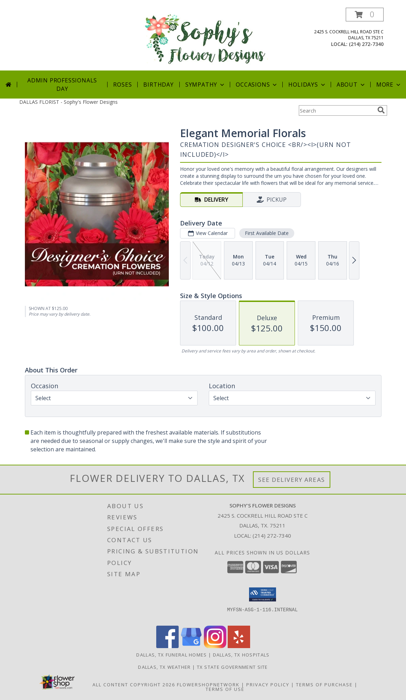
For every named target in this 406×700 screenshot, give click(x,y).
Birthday (158, 84)
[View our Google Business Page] (191, 646)
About (351, 84)
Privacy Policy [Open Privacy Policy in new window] (267, 684)
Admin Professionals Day (62, 84)
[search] (381, 110)
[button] (365, 14)
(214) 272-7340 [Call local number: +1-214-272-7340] (366, 44)
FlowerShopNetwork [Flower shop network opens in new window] (208, 684)
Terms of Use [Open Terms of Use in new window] (225, 689)
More (389, 84)
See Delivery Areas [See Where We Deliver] (291, 480)
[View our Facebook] (167, 646)
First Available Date (266, 233)
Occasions (257, 84)
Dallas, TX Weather (164, 667)
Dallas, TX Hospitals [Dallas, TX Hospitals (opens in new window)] (241, 655)
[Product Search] (336, 110)
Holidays (307, 84)
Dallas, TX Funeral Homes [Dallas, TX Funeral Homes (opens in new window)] (171, 655)
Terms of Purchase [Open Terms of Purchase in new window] (324, 684)
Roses (122, 84)
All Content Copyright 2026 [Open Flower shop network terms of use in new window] (133, 684)
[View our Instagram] (215, 646)
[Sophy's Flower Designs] (206, 39)
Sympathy (205, 84)
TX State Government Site (232, 667)
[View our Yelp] (239, 646)
